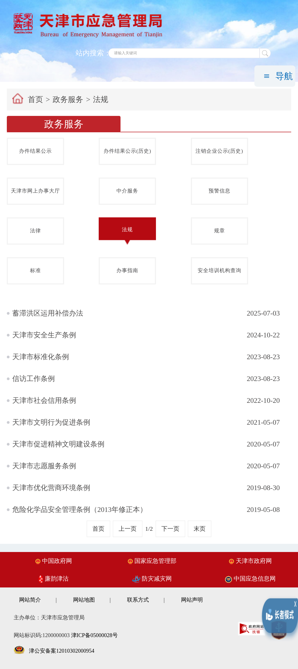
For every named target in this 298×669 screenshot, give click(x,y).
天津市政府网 (250, 560)
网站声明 (192, 600)
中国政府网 (53, 560)
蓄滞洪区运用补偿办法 (47, 313)
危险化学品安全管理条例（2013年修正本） (79, 510)
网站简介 (30, 600)
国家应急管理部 (152, 560)
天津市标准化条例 (40, 357)
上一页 (128, 528)
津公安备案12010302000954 (61, 651)
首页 (35, 99)
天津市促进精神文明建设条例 (58, 444)
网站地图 (84, 600)
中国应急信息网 (250, 578)
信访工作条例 (33, 379)
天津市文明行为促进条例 (51, 422)
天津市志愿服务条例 (44, 466)
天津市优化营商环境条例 (51, 488)
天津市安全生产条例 (44, 335)
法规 (100, 99)
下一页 (170, 528)
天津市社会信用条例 (44, 400)
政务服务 (68, 99)
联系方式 (138, 600)
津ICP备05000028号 (94, 635)
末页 (200, 528)
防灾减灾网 (152, 578)
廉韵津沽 (53, 578)
